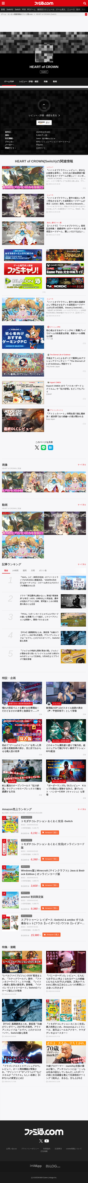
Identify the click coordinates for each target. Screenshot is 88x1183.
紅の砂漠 (12, 782)
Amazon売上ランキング (17, 809)
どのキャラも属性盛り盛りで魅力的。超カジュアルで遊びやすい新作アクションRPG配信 (65, 749)
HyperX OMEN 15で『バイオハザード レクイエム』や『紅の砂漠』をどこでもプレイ (65, 389)
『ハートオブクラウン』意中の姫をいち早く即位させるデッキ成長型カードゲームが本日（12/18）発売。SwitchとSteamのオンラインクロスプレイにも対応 (65, 201)
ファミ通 (49, 340)
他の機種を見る (48, 138)
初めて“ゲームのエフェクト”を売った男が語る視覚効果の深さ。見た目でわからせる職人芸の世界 (21, 749)
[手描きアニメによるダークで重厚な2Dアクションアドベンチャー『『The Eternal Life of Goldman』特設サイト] (23, 365)
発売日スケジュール (45, 9)
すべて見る (82, 465)
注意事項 (52, 1151)
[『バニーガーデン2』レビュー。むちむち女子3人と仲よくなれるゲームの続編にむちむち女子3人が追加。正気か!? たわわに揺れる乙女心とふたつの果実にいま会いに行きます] (66, 964)
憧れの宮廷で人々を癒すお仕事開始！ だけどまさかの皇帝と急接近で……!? (21, 709)
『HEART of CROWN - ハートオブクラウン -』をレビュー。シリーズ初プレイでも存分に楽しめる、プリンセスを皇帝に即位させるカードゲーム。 (66, 180)
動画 (78, 9)
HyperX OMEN (55, 383)
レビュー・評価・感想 (28, 81)
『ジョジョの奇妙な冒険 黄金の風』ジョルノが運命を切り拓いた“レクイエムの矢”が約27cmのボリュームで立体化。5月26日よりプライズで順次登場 (39, 655)
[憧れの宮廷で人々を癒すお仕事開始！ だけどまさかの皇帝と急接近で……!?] (22, 693)
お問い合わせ (8, 1151)
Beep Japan (50, 423)
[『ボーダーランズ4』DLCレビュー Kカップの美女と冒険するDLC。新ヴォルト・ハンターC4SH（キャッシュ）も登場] (66, 771)
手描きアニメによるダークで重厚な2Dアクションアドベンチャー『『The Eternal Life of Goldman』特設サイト (66, 361)
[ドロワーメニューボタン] (3, 3)
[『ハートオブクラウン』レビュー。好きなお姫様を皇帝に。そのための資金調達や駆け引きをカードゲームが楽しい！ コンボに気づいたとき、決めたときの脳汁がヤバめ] (23, 177)
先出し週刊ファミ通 (54, 223)
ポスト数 (43, 571)
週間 (25, 571)
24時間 (15, 571)
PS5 (24, 9)
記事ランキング (11, 564)
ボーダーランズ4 (59, 782)
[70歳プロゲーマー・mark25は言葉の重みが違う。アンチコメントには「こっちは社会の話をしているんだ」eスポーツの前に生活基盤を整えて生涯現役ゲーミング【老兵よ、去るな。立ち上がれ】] (66, 1055)
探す (48, 122)
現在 (6, 571)
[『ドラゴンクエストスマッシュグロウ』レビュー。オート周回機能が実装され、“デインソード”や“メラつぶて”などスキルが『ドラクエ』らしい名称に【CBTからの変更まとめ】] (22, 1055)
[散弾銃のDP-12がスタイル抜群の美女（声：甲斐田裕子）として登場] (66, 693)
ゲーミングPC (55, 327)
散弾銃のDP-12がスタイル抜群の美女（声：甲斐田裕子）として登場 (64, 709)
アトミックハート (56, 411)
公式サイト (41, 148)
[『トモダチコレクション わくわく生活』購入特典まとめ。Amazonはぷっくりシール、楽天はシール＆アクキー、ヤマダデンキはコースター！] (66, 1013)
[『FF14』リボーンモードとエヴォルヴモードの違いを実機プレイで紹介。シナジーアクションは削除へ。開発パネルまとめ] (73, 620)
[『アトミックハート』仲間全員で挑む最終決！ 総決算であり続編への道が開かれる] (23, 420)
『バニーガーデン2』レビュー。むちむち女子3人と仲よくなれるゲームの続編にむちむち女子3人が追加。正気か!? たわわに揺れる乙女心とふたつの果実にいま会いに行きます (65, 984)
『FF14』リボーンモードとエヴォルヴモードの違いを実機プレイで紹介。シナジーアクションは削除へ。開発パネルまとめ (39, 617)
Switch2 (10, 9)
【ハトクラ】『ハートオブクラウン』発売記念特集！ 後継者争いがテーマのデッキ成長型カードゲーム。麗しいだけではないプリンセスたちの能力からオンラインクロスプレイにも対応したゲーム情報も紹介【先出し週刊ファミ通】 (66, 229)
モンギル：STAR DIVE (61, 741)
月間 (33, 571)
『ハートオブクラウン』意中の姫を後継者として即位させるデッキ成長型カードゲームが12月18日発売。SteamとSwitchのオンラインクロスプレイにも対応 (65, 305)
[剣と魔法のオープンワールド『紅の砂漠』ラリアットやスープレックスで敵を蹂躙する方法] (22, 771)
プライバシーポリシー (25, 1151)
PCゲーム (31, 9)
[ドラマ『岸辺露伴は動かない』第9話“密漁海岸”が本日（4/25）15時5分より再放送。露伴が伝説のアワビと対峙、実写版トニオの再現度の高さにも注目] (73, 602)
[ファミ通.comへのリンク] (44, 3)
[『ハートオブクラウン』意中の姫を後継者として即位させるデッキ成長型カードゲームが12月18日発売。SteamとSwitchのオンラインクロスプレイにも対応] (23, 310)
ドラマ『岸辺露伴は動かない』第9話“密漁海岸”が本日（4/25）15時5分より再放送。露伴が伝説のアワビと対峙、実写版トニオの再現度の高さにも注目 (39, 600)
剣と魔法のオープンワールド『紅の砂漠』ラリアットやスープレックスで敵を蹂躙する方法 (21, 789)
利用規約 (41, 1151)
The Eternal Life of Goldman (60, 355)
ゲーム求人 (61, 9)
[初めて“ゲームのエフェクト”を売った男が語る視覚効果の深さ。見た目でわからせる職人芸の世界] (22, 731)
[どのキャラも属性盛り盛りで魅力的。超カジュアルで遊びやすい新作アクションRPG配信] (66, 731)
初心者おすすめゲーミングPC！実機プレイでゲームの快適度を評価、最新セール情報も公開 (65, 334)
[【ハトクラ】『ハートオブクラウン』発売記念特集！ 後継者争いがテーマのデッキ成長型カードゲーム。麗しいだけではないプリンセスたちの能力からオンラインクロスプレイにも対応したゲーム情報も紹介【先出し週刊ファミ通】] (23, 233)
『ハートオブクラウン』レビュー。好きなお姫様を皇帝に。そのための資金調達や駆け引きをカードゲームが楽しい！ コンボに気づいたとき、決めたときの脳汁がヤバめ (66, 173)
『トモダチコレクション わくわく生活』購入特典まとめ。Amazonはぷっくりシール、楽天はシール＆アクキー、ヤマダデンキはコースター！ (66, 1031)
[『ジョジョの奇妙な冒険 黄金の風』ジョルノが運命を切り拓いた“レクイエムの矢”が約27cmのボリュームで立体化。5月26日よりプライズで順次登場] (73, 657)
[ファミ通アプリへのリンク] (36, 1166)
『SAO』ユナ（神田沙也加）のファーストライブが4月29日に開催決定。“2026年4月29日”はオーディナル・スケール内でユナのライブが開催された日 (39, 581)
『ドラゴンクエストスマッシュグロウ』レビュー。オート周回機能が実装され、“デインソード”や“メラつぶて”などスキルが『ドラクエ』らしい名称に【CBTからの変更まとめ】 (21, 1074)
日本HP (49, 395)
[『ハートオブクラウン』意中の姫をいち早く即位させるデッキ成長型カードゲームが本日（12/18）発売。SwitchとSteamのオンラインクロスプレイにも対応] (23, 206)
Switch (17, 9)
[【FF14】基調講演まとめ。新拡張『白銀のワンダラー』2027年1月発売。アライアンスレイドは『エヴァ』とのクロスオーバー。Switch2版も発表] (73, 638)
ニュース (71, 9)
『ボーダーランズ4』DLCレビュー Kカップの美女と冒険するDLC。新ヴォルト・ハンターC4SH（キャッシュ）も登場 (66, 790)
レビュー (50, 167)
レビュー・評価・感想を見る (43, 115)
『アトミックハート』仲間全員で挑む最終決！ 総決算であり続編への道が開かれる (66, 417)
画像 (46, 81)
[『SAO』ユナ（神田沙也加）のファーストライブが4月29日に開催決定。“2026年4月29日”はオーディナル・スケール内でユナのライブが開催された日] (73, 583)
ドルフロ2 (56, 704)
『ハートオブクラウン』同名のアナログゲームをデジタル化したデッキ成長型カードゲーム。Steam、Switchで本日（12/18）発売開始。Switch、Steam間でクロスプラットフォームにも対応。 (66, 208)
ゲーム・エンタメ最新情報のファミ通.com (17, 14)
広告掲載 (81, 1151)
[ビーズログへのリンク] (53, 1166)
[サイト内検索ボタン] (84, 3)
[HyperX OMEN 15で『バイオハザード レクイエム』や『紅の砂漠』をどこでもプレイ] (23, 393)
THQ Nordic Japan (53, 367)
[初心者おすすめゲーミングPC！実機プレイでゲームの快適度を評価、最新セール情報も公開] (23, 337)
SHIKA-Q (12, 741)
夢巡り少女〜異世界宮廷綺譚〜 (20, 704)
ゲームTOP (9, 81)
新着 (3, 9)
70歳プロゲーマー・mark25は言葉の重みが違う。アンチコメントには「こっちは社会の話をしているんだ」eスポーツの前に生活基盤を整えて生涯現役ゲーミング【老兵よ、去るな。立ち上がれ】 (65, 1074)
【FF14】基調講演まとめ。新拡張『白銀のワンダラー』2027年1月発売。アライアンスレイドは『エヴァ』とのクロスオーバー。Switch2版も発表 (39, 637)
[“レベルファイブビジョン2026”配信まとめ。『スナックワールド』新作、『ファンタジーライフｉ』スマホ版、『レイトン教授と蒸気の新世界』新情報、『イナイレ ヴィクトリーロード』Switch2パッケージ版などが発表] (22, 964)
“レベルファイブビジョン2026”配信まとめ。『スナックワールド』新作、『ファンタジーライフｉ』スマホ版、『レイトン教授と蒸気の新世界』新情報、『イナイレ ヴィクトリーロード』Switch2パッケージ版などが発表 (22, 985)
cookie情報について (67, 1151)
